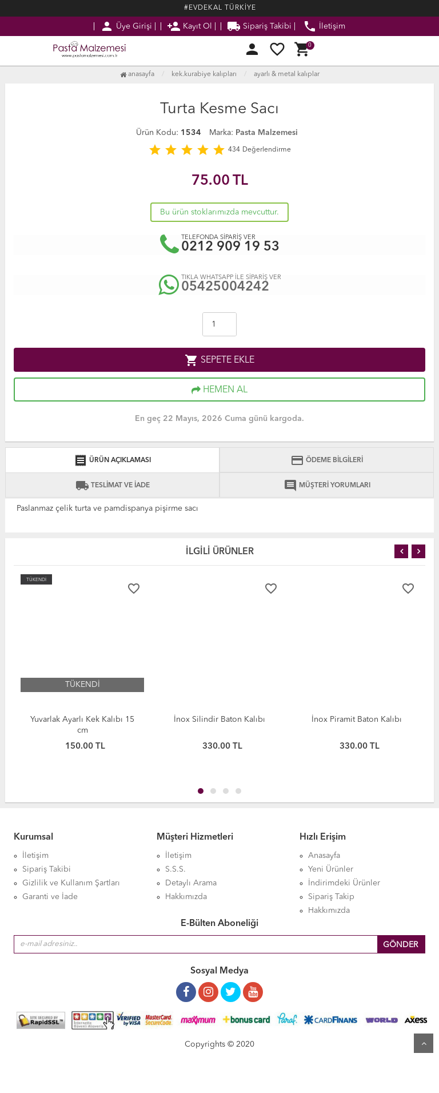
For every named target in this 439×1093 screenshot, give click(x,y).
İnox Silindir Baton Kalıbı (219, 720)
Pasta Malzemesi (267, 133)
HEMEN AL (219, 390)
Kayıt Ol (189, 26)
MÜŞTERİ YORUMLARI (327, 485)
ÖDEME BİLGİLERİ (326, 460)
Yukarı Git (423, 1043)
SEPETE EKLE (219, 360)
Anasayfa (137, 74)
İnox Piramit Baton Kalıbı (357, 720)
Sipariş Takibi (259, 26)
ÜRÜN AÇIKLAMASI (112, 460)
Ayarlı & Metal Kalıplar (287, 74)
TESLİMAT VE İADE (112, 485)
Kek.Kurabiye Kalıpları (204, 74)
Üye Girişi (126, 26)
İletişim (324, 26)
